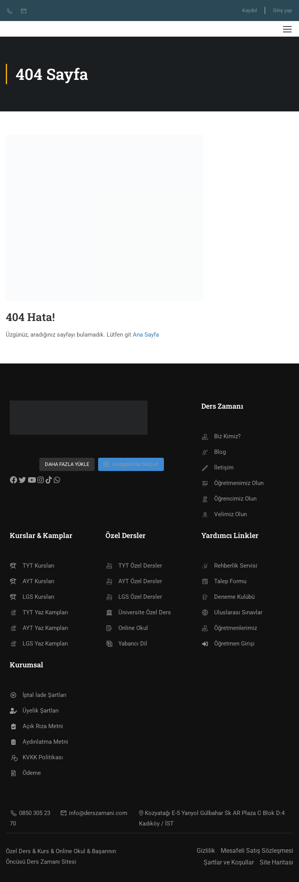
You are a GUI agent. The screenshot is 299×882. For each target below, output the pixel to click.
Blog (213, 451)
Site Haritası (276, 862)
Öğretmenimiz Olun (232, 483)
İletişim (217, 467)
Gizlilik (206, 850)
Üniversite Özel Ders (138, 612)
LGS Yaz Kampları (39, 643)
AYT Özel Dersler (134, 581)
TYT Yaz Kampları (39, 612)
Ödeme (25, 772)
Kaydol (249, 10)
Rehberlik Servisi (229, 565)
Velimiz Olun (224, 514)
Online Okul (127, 628)
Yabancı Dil (126, 643)
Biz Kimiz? (221, 436)
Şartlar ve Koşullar (229, 862)
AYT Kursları (32, 581)
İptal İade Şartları (38, 695)
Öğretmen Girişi (228, 643)
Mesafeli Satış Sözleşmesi (257, 850)
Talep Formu (223, 581)
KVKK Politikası (36, 757)
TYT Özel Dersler (134, 565)
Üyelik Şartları (34, 710)
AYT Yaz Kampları (39, 628)
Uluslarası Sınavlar (231, 612)
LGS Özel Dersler (134, 596)
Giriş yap (282, 10)
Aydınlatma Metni (39, 741)
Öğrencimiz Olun (229, 498)
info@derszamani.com (93, 813)
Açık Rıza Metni (36, 726)
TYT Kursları (32, 565)
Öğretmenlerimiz (229, 628)
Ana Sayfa (146, 334)
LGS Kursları (32, 596)
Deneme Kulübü (228, 596)
